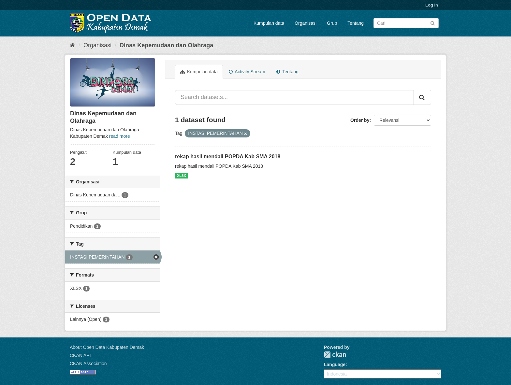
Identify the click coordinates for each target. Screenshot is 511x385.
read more (119, 136)
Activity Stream (247, 71)
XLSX (181, 176)
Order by (359, 120)
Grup (332, 23)
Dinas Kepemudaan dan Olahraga (166, 45)
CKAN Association (88, 363)
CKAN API (80, 355)
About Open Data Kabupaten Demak (107, 347)
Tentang (355, 23)
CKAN (335, 354)
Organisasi (305, 23)
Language (334, 364)
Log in (431, 5)
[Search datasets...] (294, 97)
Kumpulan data (269, 23)
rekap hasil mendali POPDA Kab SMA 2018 (227, 156)
